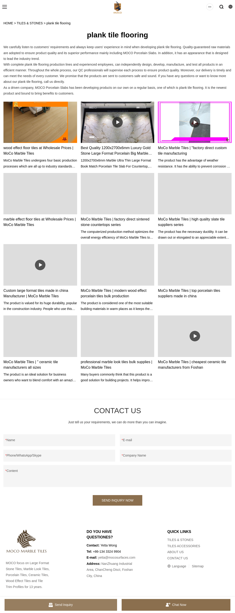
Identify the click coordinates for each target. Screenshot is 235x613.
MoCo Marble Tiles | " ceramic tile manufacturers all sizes (30, 364)
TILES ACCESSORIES (183, 546)
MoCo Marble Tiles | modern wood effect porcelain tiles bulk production (114, 293)
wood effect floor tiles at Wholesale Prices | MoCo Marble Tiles (38, 150)
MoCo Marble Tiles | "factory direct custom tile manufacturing (192, 150)
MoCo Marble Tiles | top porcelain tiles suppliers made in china (189, 293)
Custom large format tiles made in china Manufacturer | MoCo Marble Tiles (35, 293)
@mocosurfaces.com (120, 557)
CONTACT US (177, 558)
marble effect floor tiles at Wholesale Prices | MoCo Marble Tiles (39, 222)
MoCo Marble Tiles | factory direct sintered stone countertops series (115, 222)
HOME (8, 23)
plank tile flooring (58, 23)
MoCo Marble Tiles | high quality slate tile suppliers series (191, 222)
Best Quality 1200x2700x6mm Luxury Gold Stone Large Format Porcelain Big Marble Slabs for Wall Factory (116, 151)
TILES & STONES (30, 23)
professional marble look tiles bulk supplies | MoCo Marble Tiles (116, 364)
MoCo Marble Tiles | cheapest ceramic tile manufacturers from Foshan (192, 364)
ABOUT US (175, 552)
